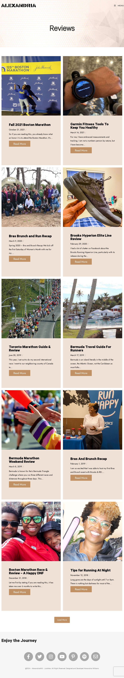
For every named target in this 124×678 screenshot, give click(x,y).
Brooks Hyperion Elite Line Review (90, 237)
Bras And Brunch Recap (88, 459)
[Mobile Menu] (119, 5)
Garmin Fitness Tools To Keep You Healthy (89, 126)
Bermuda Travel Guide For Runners (90, 349)
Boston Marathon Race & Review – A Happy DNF (28, 572)
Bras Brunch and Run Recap (30, 236)
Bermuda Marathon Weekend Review (24, 460)
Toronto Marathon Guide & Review (30, 349)
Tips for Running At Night (90, 571)
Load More (62, 619)
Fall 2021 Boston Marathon (30, 125)
